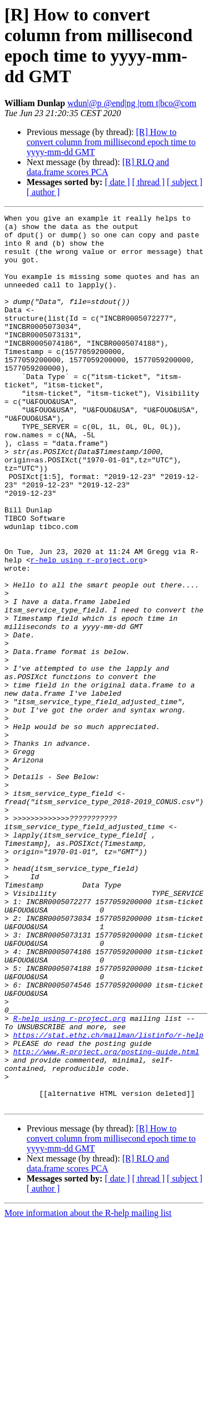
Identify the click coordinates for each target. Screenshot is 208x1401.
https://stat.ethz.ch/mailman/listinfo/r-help (108, 1200)
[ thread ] (148, 182)
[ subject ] (184, 182)
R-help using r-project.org (69, 1180)
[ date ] (117, 182)
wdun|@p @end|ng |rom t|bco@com (132, 103)
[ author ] (43, 192)
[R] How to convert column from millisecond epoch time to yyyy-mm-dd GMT (111, 142)
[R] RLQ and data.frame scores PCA (98, 167)
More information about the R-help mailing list (87, 1391)
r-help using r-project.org (87, 630)
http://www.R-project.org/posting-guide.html (106, 1220)
